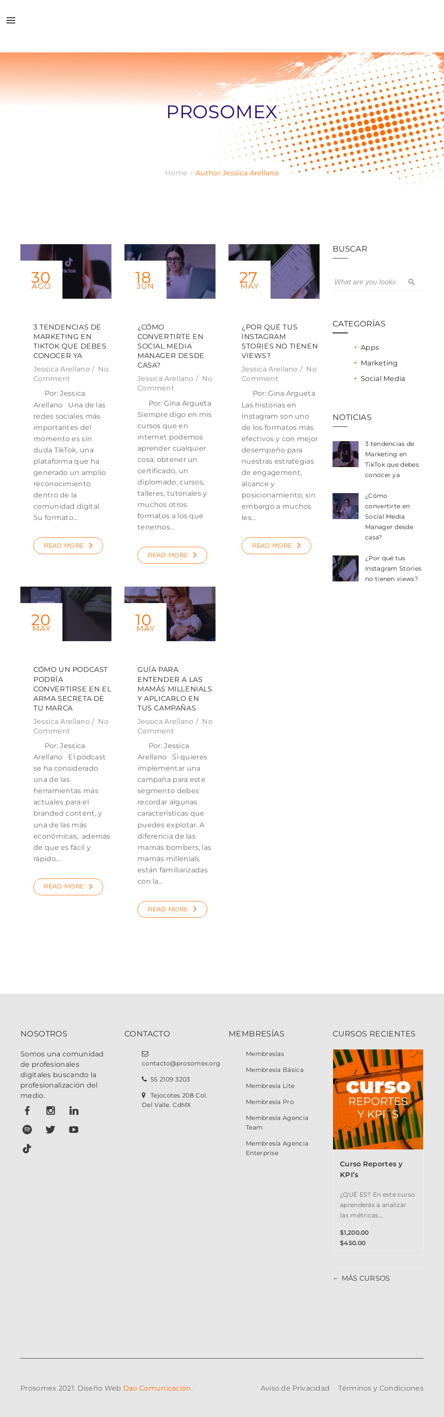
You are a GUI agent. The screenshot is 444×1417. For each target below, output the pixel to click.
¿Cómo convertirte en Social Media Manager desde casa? (171, 346)
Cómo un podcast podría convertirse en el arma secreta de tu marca (72, 688)
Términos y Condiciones (381, 1388)
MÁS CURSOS (365, 1278)
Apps (370, 347)
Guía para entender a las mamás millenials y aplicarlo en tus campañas (174, 688)
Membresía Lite (270, 1086)
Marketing (379, 363)
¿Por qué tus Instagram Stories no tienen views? (393, 568)
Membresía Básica (275, 1070)
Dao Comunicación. (158, 1388)
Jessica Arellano (61, 369)
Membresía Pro (270, 1102)
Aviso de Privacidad (295, 1388)
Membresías (265, 1054)
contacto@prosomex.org (181, 1063)
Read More (64, 545)
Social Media (383, 378)
